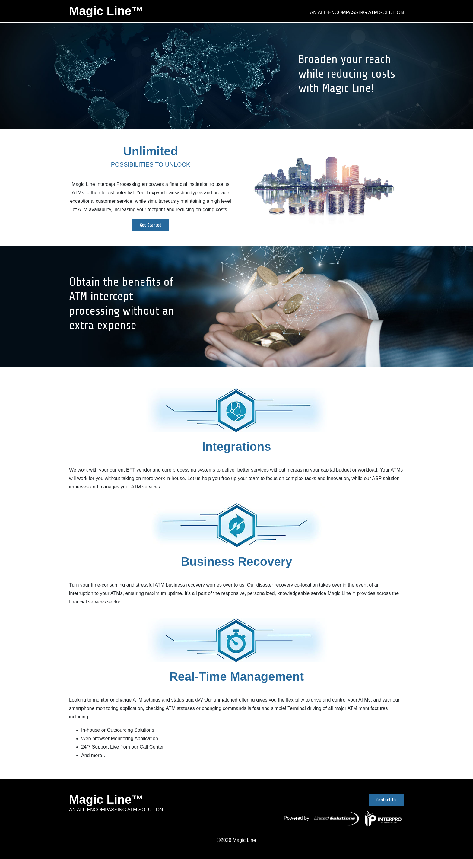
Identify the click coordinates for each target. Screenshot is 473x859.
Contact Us (386, 800)
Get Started (150, 225)
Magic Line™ (106, 10)
